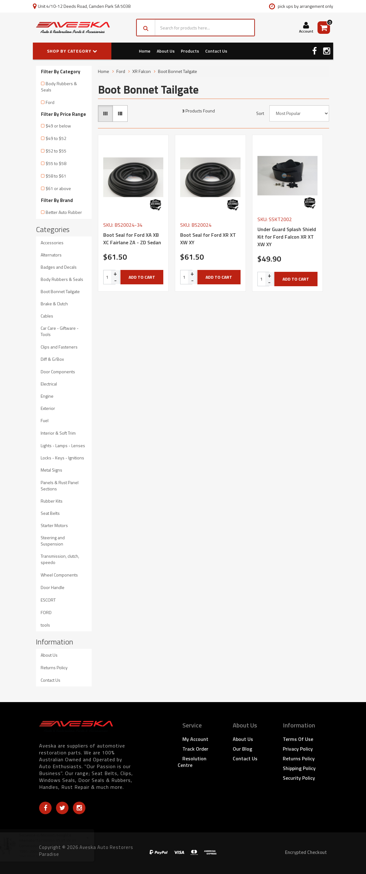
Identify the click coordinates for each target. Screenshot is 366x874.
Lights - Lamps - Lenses (63, 445)
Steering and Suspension (53, 540)
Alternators (51, 254)
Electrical (49, 383)
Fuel (44, 420)
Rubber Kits (52, 501)
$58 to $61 (56, 176)
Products (190, 51)
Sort (260, 113)
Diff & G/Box (52, 359)
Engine (47, 396)
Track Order (195, 748)
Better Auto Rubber (64, 212)
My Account (195, 739)
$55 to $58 (56, 163)
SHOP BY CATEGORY (72, 51)
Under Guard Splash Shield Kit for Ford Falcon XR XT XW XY (286, 236)
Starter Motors (54, 525)
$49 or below (58, 125)
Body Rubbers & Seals (59, 86)
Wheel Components (59, 574)
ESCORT (48, 600)
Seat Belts (50, 513)
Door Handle (52, 587)
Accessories (52, 242)
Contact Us (216, 51)
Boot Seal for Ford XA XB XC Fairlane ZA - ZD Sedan (132, 238)
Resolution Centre (192, 762)
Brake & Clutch (54, 303)
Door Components (58, 371)
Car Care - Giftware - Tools (60, 331)
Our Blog (242, 748)
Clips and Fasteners (59, 347)
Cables (47, 316)
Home (144, 51)
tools (45, 625)
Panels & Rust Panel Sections (60, 485)
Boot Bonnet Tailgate (60, 291)
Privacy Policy (298, 748)
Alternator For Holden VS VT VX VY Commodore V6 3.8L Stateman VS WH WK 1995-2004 (60, 845)
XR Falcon (141, 71)
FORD (46, 612)
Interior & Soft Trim (58, 433)
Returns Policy (54, 667)
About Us (166, 51)
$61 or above (58, 188)
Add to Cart (142, 277)
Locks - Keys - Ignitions (62, 457)
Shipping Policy (299, 768)
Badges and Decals (59, 267)
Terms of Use (298, 739)
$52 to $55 (56, 150)
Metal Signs (51, 470)
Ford (50, 102)
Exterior (48, 408)
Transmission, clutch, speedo (60, 559)
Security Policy (299, 778)
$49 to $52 (56, 138)
